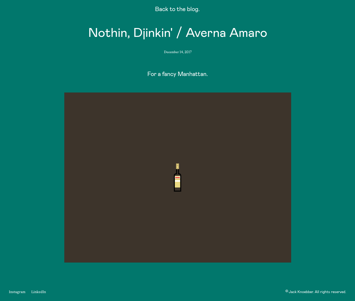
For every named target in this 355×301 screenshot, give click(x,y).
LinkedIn (38, 292)
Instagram (17, 292)
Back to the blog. (177, 9)
